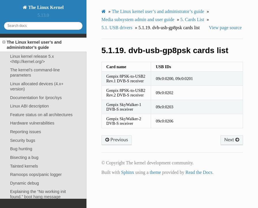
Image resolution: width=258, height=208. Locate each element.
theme (155, 172)
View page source (225, 27)
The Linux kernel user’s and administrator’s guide (32, 45)
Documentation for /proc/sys (36, 97)
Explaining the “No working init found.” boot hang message (38, 194)
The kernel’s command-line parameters (35, 72)
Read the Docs (198, 172)
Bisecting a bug (24, 157)
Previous (116, 140)
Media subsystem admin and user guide (137, 19)
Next (231, 140)
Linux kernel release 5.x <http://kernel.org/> (32, 59)
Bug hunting (21, 148)
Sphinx (127, 172)
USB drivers (117, 27)
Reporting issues (25, 131)
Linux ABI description (29, 106)
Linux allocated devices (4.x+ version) (36, 86)
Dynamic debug (24, 183)
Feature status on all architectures (41, 114)
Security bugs (22, 140)
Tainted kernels (24, 166)
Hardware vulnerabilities (32, 123)
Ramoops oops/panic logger (36, 174)
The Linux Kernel (45, 7)
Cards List (192, 19)
